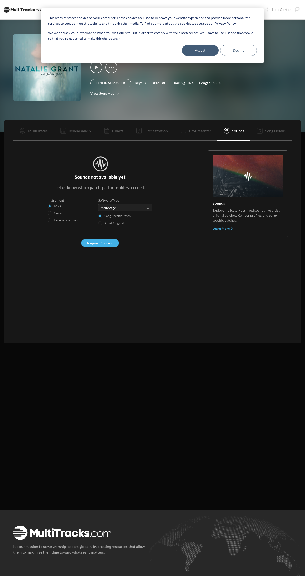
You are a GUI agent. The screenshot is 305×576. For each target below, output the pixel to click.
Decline (238, 50)
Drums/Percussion (66, 220)
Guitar (58, 213)
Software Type (108, 200)
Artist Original (114, 223)
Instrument (56, 200)
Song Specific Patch (117, 216)
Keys (57, 206)
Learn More (223, 228)
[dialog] (152, 35)
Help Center (278, 9)
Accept (200, 50)
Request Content (100, 243)
